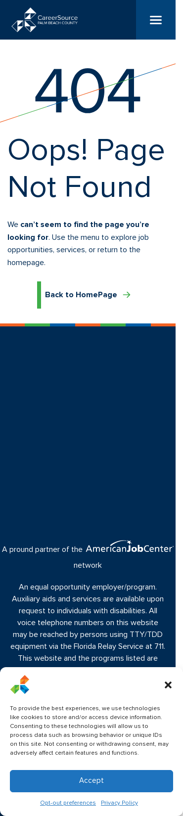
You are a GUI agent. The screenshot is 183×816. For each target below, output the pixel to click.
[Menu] (156, 20)
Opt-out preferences (68, 803)
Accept (91, 780)
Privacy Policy (119, 803)
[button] (168, 684)
